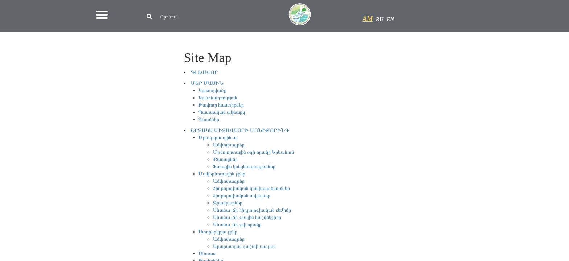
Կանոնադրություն (217, 97)
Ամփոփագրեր (229, 145)
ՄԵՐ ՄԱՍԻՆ (207, 83)
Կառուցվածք (212, 90)
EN (390, 19)
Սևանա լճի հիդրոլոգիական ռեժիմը (252, 210)
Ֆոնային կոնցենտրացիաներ (244, 166)
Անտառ (206, 253)
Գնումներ (208, 119)
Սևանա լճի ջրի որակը (237, 224)
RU (380, 19)
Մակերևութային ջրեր (222, 174)
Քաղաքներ (225, 159)
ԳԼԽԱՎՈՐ (204, 72)
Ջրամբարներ (227, 203)
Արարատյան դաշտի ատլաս (244, 246)
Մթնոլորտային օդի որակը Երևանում (253, 152)
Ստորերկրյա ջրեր (218, 232)
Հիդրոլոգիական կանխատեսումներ (251, 188)
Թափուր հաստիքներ (221, 105)
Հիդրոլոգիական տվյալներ (242, 195)
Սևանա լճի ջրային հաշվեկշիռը (247, 217)
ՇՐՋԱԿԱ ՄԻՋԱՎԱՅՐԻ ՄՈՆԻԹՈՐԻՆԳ (240, 130)
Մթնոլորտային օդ (218, 137)
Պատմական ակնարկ (221, 112)
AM (368, 18)
